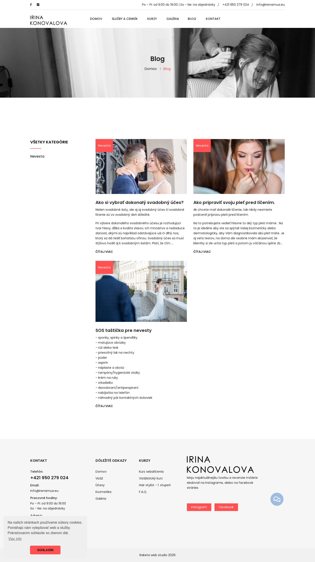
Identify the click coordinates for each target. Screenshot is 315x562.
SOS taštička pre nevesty (124, 330)
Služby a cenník (125, 19)
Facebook (226, 507)
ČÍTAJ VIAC (104, 252)
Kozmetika (103, 492)
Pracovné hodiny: (43, 498)
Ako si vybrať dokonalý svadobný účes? (140, 202)
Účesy (100, 485)
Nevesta (37, 156)
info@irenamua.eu (270, 4)
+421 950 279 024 (236, 4)
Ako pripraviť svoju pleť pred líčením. (234, 202)
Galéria (172, 19)
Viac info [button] (15, 539)
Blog (192, 19)
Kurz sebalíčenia (151, 471)
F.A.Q (142, 492)
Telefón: (36, 471)
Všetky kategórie (49, 142)
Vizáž (99, 478)
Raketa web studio (153, 555)
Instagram (199, 507)
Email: (34, 485)
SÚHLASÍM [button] (45, 550)
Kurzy (152, 19)
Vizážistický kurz (151, 478)
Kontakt (213, 19)
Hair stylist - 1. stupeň (155, 485)
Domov (96, 19)
